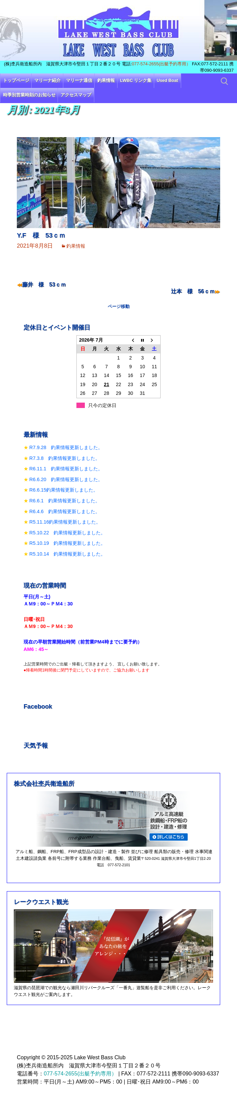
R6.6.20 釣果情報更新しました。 (66, 479)
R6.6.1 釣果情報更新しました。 (64, 500)
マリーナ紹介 (47, 80)
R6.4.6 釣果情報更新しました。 (64, 511)
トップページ (16, 80)
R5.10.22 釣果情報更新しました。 (67, 532)
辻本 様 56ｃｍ (193, 291)
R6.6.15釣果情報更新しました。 (63, 490)
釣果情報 (106, 80)
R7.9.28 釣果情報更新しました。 (66, 447)
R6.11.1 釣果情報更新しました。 (66, 468)
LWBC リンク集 (135, 80)
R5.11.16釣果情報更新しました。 (65, 522)
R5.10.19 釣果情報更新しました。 (67, 543)
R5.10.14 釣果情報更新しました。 (67, 554)
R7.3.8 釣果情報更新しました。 (64, 458)
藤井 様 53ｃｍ (44, 284)
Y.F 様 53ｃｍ (41, 235)
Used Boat (167, 80)
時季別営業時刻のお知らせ (29, 94)
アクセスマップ (76, 94)
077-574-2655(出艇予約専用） (161, 63)
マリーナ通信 (79, 80)
